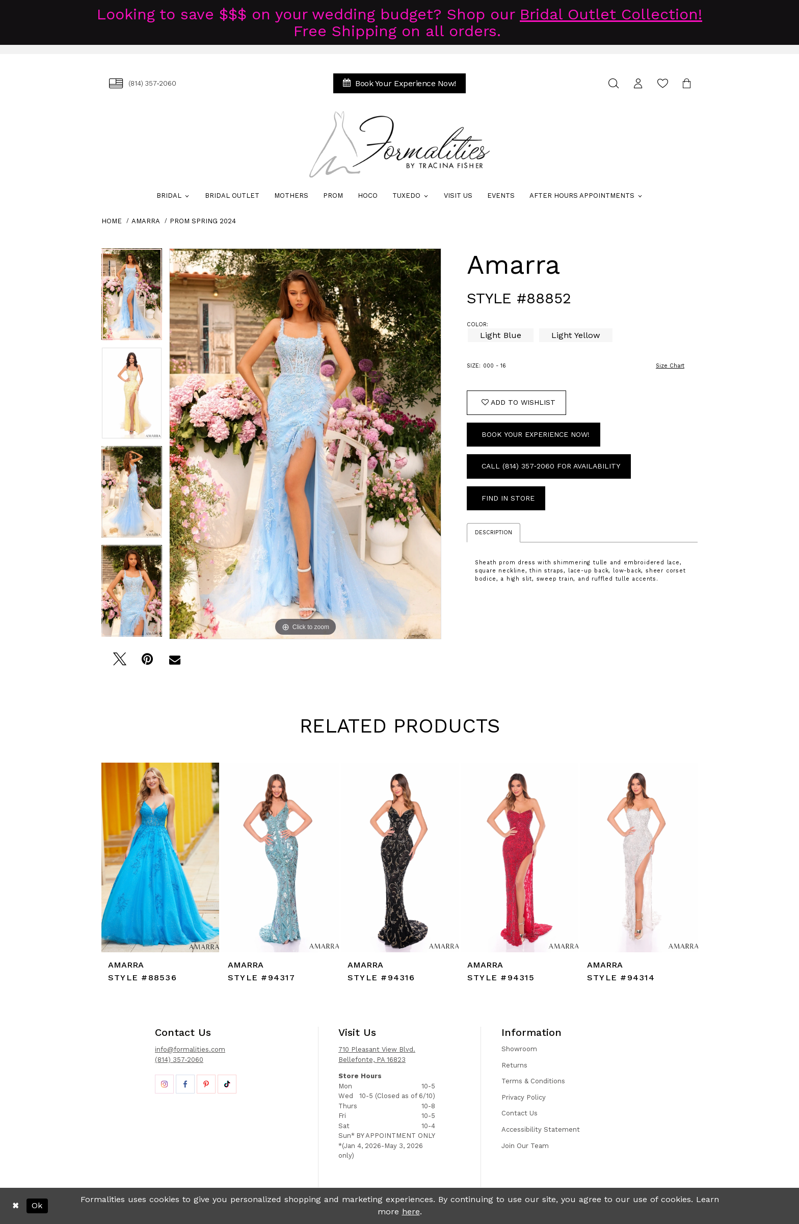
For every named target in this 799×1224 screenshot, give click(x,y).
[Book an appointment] (399, 83)
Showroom (519, 1049)
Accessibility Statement (540, 1129)
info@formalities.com (190, 1049)
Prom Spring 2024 (203, 221)
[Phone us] (142, 83)
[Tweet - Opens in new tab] (119, 662)
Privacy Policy (523, 1097)
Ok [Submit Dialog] (37, 1205)
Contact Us (519, 1113)
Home (111, 221)
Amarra (145, 221)
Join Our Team (525, 1146)
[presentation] (160, 857)
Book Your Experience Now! (536, 434)
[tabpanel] (131, 297)
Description (493, 532)
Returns (514, 1065)
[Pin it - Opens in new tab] (147, 662)
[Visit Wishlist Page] (662, 83)
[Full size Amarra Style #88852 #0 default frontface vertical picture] (305, 444)
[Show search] (613, 83)
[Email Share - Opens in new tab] (174, 662)
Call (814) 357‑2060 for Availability (551, 466)
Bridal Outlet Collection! (611, 14)
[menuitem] (142, 83)
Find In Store (508, 498)
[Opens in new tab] (164, 1084)
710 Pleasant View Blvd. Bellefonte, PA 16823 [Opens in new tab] (376, 1054)
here (411, 1211)
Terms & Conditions (533, 1081)
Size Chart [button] (670, 365)
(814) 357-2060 (179, 1059)
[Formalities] (399, 144)
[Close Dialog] (15, 1205)
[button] (638, 83)
